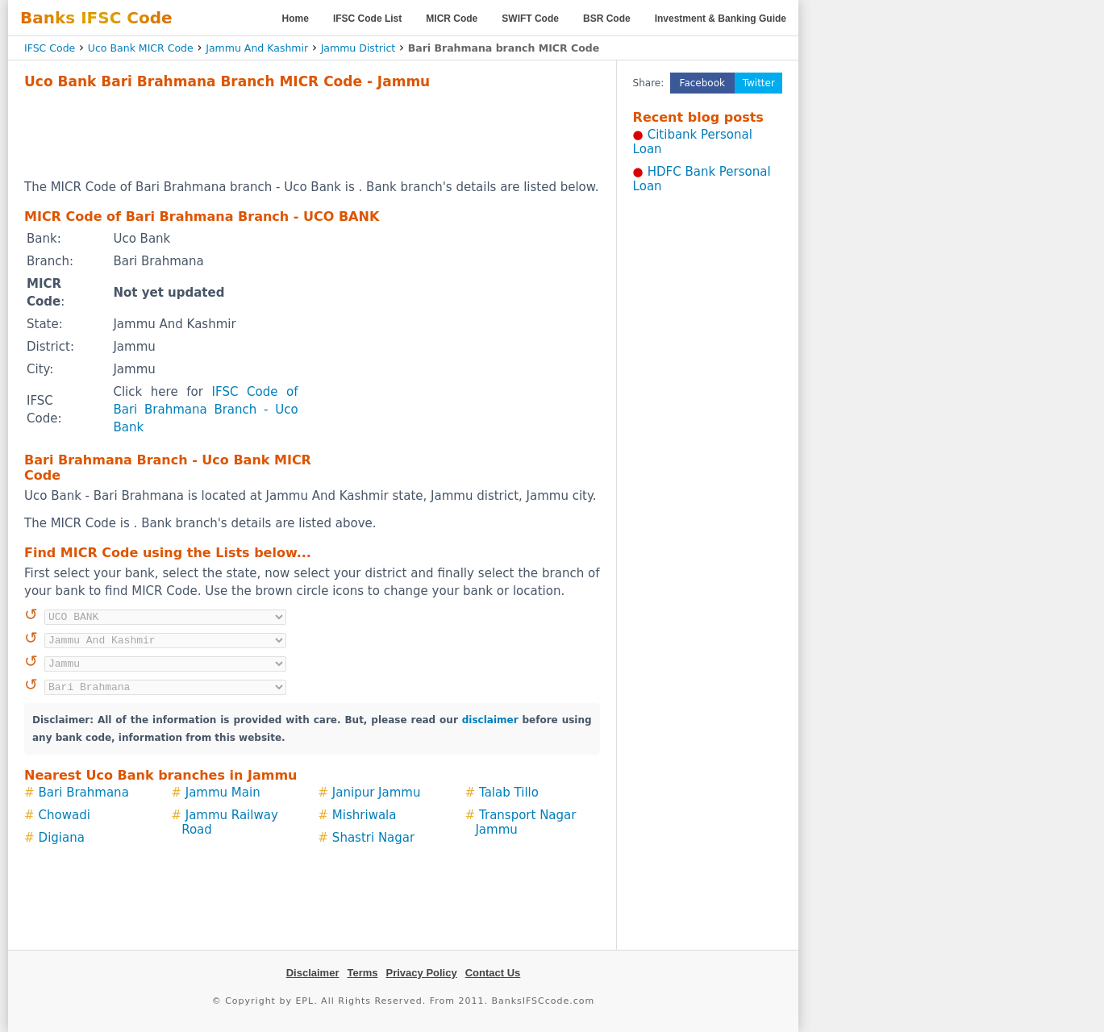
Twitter (759, 83)
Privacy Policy (421, 973)
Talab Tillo (509, 792)
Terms (362, 973)
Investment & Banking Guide (720, 18)
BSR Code (607, 18)
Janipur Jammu (376, 792)
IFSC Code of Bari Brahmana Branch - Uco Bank (205, 410)
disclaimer (490, 720)
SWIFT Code (530, 18)
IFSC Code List (367, 18)
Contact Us (493, 973)
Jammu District (358, 48)
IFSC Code (49, 48)
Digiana (62, 837)
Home (295, 18)
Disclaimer (313, 973)
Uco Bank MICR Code (141, 48)
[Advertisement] (312, 134)
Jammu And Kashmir (257, 48)
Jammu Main (222, 792)
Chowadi (64, 815)
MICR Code (451, 18)
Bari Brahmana (84, 792)
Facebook (702, 83)
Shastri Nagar (373, 837)
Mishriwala (364, 815)
